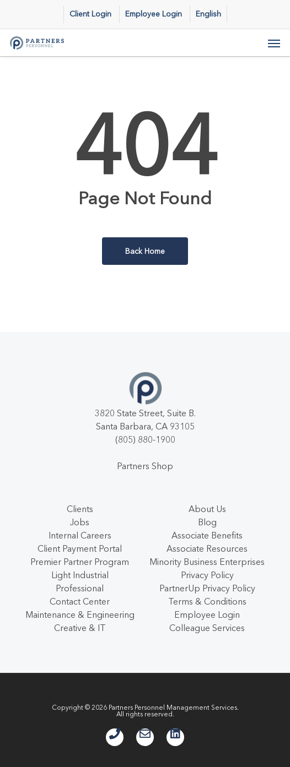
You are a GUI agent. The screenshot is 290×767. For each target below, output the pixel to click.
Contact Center (80, 601)
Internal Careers (80, 535)
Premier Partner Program (79, 561)
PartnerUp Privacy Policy (207, 588)
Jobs (79, 521)
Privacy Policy (207, 574)
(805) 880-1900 (145, 439)
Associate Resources (207, 548)
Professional (80, 588)
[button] (274, 42)
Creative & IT (80, 627)
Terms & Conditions (207, 601)
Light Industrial (80, 574)
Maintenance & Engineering (80, 614)
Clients (80, 508)
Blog (207, 521)
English (208, 14)
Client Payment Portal (79, 548)
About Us (207, 508)
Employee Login (207, 614)
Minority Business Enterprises (207, 561)
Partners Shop (145, 465)
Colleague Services (207, 627)
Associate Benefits (207, 535)
